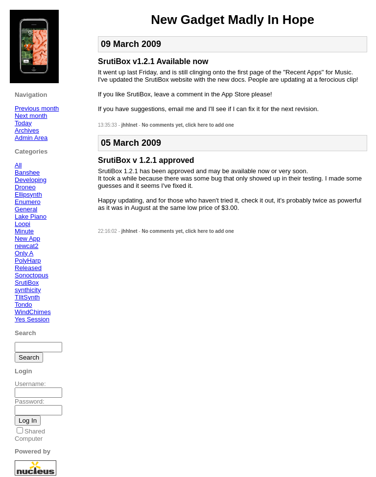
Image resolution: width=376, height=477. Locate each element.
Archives (27, 130)
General (26, 209)
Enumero (28, 201)
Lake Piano (31, 216)
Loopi (22, 223)
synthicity (28, 290)
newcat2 (26, 246)
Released (28, 268)
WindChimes (33, 312)
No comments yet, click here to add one (187, 125)
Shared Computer (30, 435)
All (18, 165)
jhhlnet (129, 125)
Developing (31, 179)
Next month (31, 115)
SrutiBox (27, 282)
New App (27, 238)
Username (29, 383)
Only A (24, 253)
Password (29, 401)
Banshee (27, 172)
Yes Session (32, 319)
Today (23, 123)
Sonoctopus (31, 275)
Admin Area (31, 137)
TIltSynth (27, 297)
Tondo (23, 304)
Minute (24, 231)
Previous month (37, 108)
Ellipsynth (28, 194)
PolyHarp (28, 260)
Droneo (25, 187)
